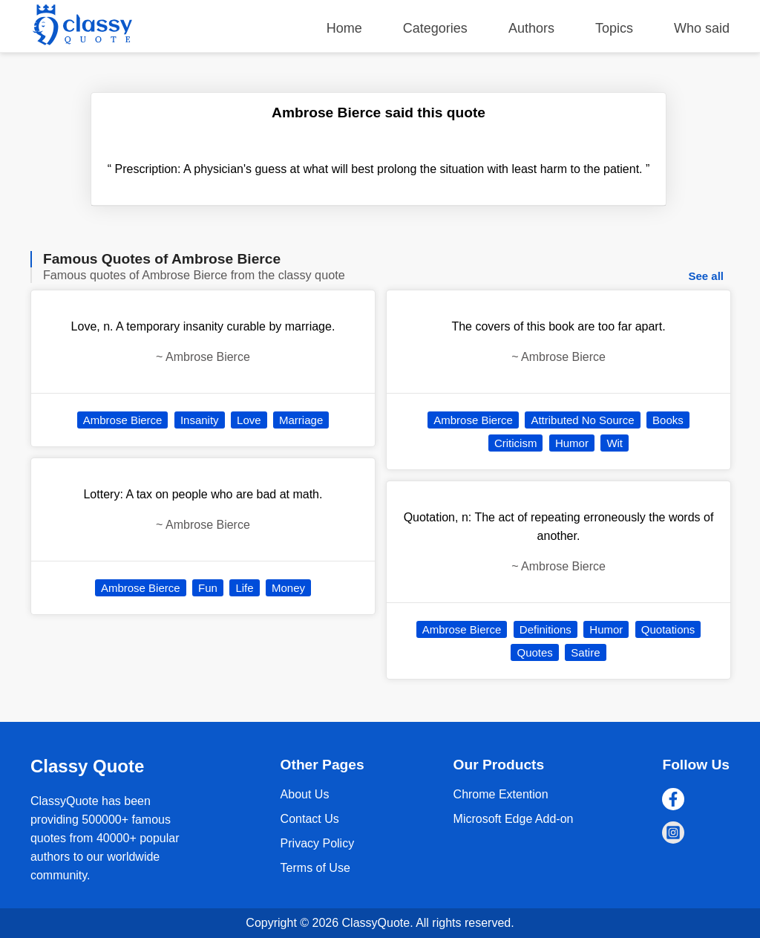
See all (706, 276)
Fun (207, 588)
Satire (585, 652)
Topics (614, 28)
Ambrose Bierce (123, 420)
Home (344, 28)
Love (249, 420)
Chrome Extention (500, 794)
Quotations (668, 629)
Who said (702, 28)
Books (668, 420)
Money (288, 588)
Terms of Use (315, 868)
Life (244, 588)
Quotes (534, 652)
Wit (614, 443)
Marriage (301, 420)
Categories (435, 28)
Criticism (515, 443)
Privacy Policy (318, 843)
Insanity (199, 420)
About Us (305, 794)
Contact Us (310, 818)
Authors (531, 28)
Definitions (545, 629)
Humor (572, 443)
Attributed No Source (582, 420)
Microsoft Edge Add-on (513, 818)
